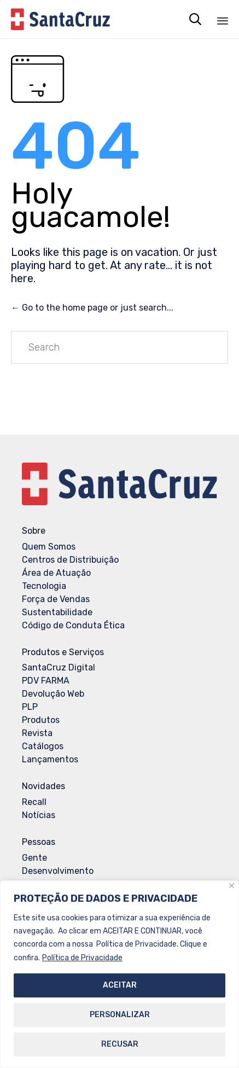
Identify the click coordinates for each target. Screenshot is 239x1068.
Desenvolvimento (58, 871)
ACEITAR (120, 985)
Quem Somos (48, 546)
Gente (34, 858)
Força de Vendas (56, 599)
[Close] (231, 886)
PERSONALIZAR (120, 1014)
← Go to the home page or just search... (92, 307)
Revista (37, 733)
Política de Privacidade (82, 957)
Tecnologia (44, 586)
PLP (30, 707)
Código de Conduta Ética (73, 625)
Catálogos (42, 746)
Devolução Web (53, 693)
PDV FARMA (45, 680)
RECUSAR (119, 1044)
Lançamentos (50, 759)
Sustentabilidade (57, 612)
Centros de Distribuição (70, 560)
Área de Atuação (56, 573)
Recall (34, 802)
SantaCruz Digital (58, 667)
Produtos (41, 720)
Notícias (38, 815)
